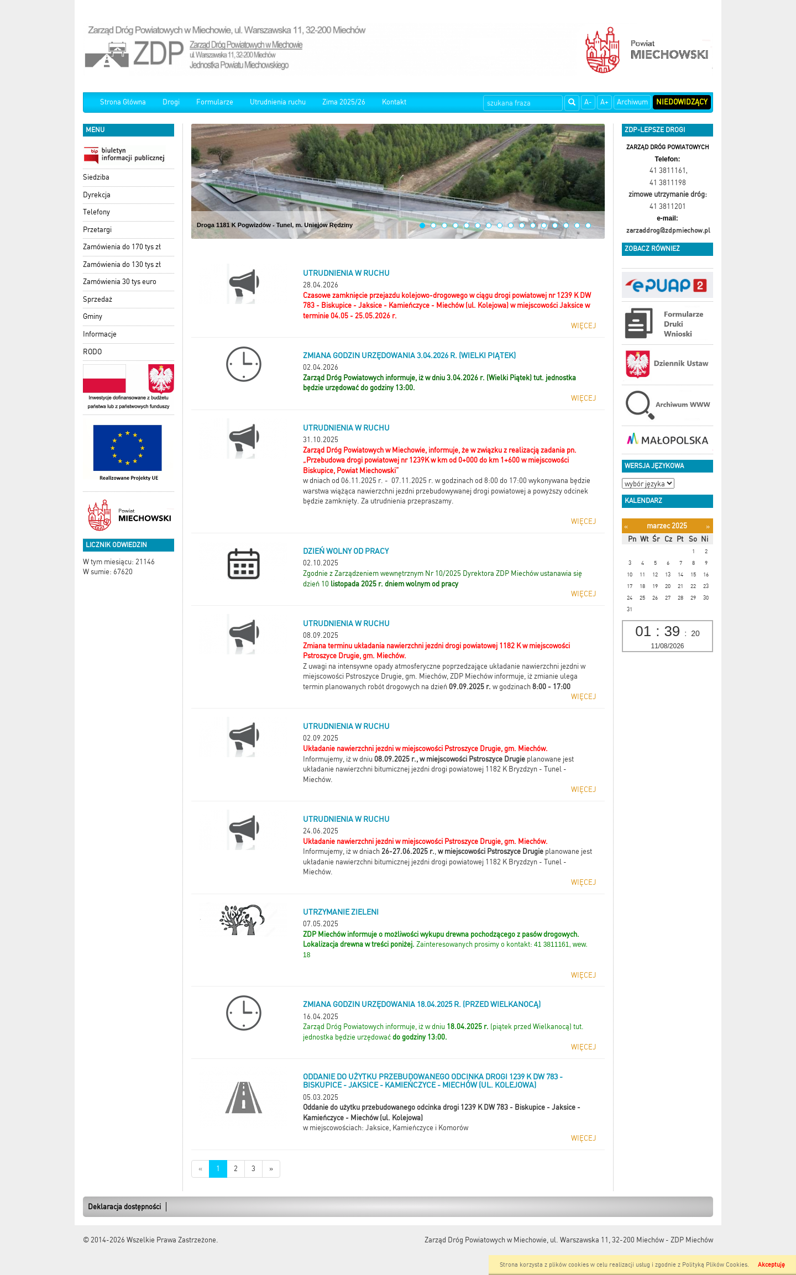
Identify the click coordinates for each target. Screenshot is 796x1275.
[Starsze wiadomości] (271, 1169)
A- (588, 102)
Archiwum (632, 102)
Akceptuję (771, 1264)
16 (588, 225)
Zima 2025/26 (343, 102)
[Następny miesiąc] (708, 526)
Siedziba (96, 177)
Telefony (96, 212)
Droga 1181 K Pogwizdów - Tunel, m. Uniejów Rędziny (275, 225)
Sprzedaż (97, 299)
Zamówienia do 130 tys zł (122, 264)
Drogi (171, 102)
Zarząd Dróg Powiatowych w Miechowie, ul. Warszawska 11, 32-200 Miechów (544, 1240)
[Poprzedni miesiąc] (626, 526)
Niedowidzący (682, 102)
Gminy (92, 316)
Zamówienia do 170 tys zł (122, 247)
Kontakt (394, 102)
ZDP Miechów (692, 1240)
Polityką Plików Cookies (714, 1264)
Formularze (214, 102)
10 (522, 225)
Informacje (100, 334)
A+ (604, 102)
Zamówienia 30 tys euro (119, 281)
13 (555, 225)
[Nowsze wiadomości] (200, 1169)
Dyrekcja (97, 195)
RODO (92, 352)
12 (544, 225)
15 (577, 225)
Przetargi (97, 229)
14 (566, 225)
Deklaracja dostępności (124, 1207)
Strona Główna (123, 102)
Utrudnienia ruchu (278, 102)
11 (533, 225)
